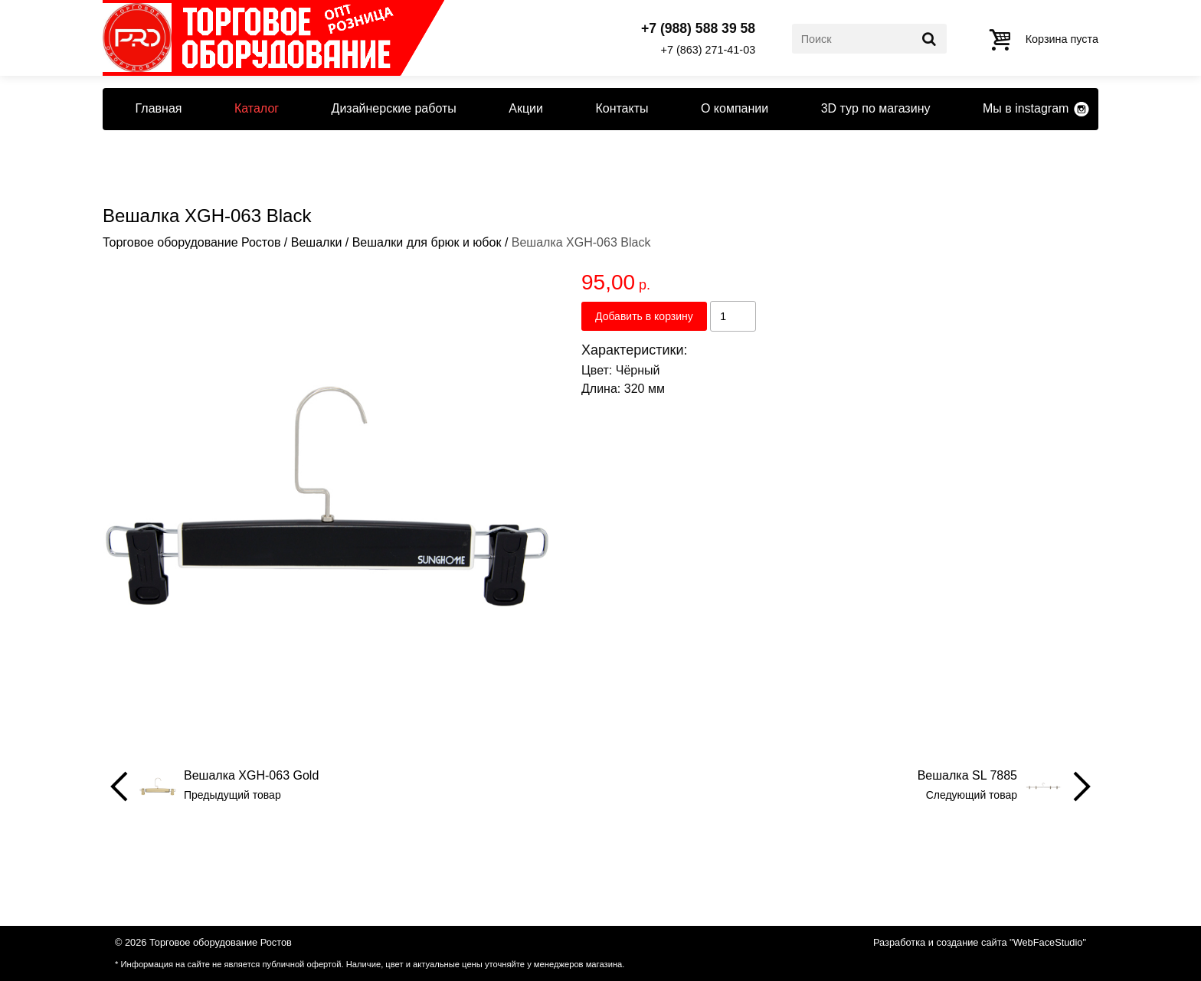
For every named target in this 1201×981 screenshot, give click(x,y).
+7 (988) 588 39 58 (698, 29)
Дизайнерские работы (394, 108)
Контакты (621, 108)
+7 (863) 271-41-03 (708, 49)
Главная (159, 108)
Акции (526, 108)
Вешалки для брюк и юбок (427, 242)
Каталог (256, 108)
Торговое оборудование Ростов (191, 242)
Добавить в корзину (644, 316)
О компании (734, 108)
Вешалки (316, 242)
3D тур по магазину (876, 108)
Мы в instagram (1025, 108)
